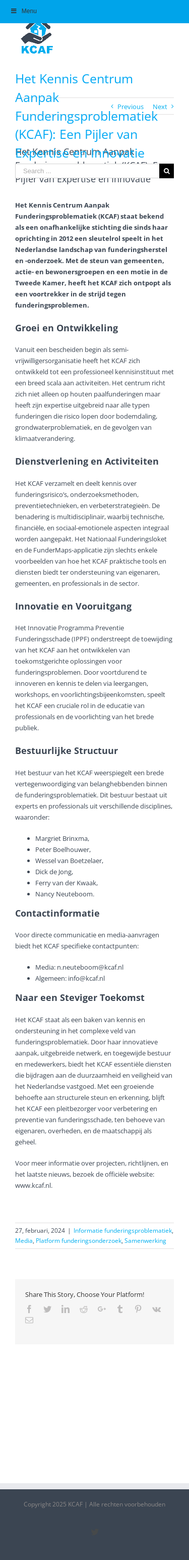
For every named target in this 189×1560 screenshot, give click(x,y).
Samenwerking (145, 1240)
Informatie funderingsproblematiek (123, 1230)
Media (24, 1240)
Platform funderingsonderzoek (78, 1240)
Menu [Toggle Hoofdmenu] (23, 11)
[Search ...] (87, 171)
